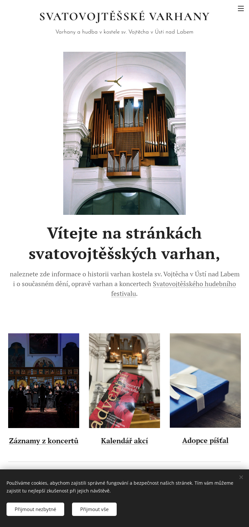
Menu (241, 8)
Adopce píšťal (205, 440)
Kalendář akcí (124, 440)
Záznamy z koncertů (44, 440)
